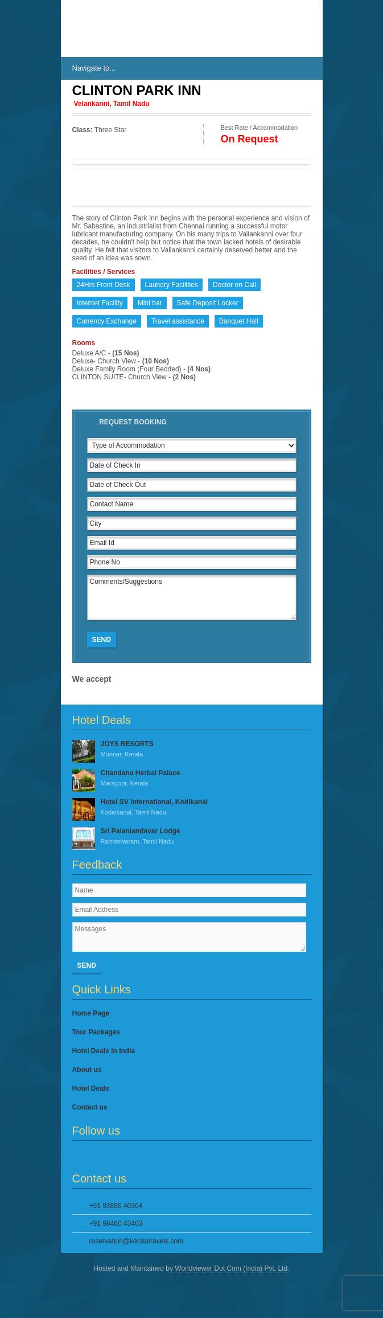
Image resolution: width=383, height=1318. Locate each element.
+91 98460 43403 (116, 1223)
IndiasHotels (106, 28)
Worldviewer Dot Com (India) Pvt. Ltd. (231, 1268)
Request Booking (133, 422)
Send (101, 640)
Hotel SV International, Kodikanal (191, 807)
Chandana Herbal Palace (191, 778)
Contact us (90, 1107)
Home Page (90, 1013)
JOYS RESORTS (191, 749)
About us (87, 1070)
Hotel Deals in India (103, 1051)
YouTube (136, 1156)
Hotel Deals (90, 1088)
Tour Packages (96, 1032)
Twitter (98, 1156)
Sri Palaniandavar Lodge (191, 836)
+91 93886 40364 (116, 1206)
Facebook (79, 1156)
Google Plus (116, 1156)
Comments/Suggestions (191, 597)
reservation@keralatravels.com (136, 1241)
